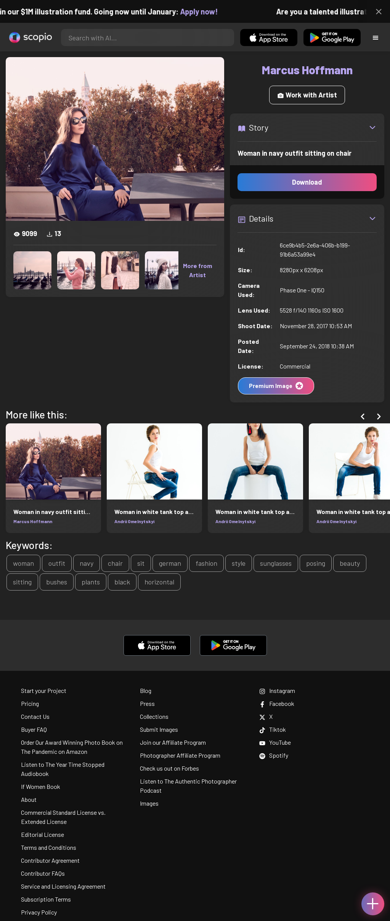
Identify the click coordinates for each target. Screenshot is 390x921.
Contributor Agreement (50, 860)
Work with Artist (307, 95)
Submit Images (159, 729)
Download (307, 182)
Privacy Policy (39, 912)
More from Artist (197, 270)
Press (147, 703)
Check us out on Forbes (169, 768)
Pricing (30, 703)
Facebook (276, 703)
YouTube (275, 742)
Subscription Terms (46, 899)
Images (149, 803)
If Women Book (40, 786)
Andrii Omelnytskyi (134, 521)
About (29, 799)
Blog (145, 690)
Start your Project (43, 690)
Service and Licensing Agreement (63, 886)
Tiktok (272, 729)
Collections (154, 716)
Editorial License (42, 834)
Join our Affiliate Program (173, 742)
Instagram (277, 690)
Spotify (273, 755)
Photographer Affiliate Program (180, 755)
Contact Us (35, 716)
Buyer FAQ (34, 729)
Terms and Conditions (48, 847)
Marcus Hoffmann (32, 521)
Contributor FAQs (43, 873)
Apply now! (205, 11)
